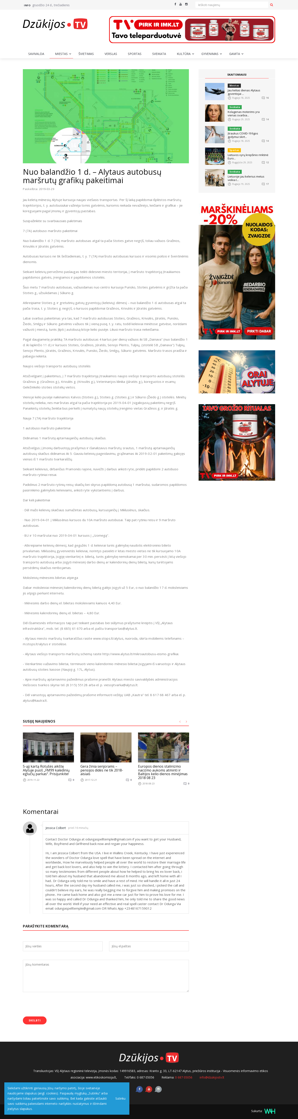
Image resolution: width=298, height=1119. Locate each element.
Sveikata (159, 54)
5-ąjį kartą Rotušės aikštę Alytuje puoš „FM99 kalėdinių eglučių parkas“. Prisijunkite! (46, 770)
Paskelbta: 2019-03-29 (38, 189)
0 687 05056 (183, 1077)
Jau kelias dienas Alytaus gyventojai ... (244, 92)
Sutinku (119, 1098)
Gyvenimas (209, 54)
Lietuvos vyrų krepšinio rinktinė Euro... (248, 156)
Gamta (234, 54)
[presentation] (55, 1004)
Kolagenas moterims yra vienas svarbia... (244, 113)
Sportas (134, 54)
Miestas (61, 54)
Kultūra (184, 54)
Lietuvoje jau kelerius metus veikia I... (246, 178)
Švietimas (86, 54)
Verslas (111, 54)
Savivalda (36, 54)
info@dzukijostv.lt (212, 1077)
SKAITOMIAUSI (237, 75)
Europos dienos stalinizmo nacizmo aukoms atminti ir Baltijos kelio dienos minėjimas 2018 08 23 (163, 772)
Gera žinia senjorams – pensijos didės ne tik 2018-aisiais (101, 770)
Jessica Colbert (57, 827)
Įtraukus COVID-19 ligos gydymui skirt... (243, 135)
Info (27, 5)
